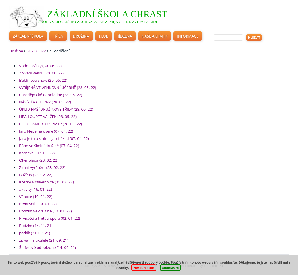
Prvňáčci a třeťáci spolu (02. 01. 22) (49, 218)
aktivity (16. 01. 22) (35, 189)
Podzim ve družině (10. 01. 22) (45, 211)
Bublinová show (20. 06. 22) (43, 80)
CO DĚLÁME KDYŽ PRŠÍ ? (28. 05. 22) (50, 123)
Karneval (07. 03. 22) (37, 153)
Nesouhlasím (143, 267)
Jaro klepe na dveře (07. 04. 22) (46, 131)
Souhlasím (170, 267)
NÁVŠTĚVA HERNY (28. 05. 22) (45, 102)
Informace (187, 36)
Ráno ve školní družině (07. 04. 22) (49, 145)
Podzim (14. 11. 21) (35, 225)
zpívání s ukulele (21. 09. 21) (43, 240)
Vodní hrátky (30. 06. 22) (40, 65)
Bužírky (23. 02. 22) (35, 174)
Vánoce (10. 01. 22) (35, 196)
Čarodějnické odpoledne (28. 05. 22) (50, 94)
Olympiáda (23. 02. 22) (38, 160)
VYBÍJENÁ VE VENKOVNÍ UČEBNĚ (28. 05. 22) (57, 87)
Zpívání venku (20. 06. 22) (41, 73)
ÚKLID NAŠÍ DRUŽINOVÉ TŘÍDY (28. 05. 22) (56, 109)
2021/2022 (36, 50)
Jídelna (125, 36)
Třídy (58, 36)
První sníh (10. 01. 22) (38, 203)
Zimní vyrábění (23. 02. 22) (42, 167)
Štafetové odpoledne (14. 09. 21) (47, 247)
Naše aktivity (155, 36)
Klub (104, 36)
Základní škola (28, 36)
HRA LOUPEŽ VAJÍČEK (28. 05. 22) (48, 116)
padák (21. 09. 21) (34, 232)
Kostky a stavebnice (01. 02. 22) (46, 182)
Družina (81, 36)
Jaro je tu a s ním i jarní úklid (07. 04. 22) (54, 138)
